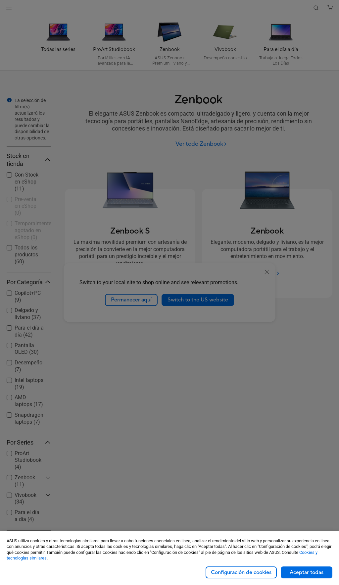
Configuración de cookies (241, 572)
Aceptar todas (306, 572)
